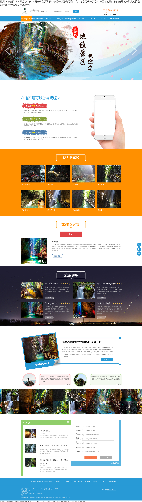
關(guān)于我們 (48, 481)
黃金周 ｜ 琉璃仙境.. (51, 303)
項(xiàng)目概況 (77, 481)
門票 (71, 234)
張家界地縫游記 (45, 431)
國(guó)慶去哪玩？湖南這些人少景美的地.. (54, 445)
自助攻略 (95, 481)
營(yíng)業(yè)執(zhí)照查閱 (62, 497)
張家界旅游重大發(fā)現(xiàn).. (107, 284)
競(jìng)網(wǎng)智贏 (35, 497)
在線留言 (57, 256)
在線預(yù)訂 (67, 481)
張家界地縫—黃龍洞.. (52, 284)
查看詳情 (107, 359)
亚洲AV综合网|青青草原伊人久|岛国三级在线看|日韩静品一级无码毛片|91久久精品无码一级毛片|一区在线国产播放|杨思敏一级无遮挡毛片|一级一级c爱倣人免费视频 (42, 501)
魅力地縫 (87, 481)
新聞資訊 (58, 481)
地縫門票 (55, 242)
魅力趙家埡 (26, 184)
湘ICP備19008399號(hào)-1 (48, 497)
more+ (71, 161)
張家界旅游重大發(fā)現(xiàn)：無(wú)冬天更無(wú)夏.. (54, 461)
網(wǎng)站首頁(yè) (26, 19)
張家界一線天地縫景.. (104, 303)
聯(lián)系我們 (112, 481)
